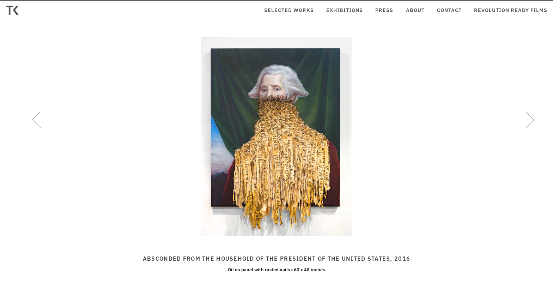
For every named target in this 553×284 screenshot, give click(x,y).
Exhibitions (344, 9)
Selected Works (289, 9)
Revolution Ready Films (510, 9)
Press (384, 9)
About (415, 9)
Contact (449, 9)
